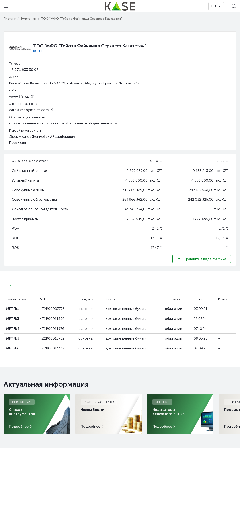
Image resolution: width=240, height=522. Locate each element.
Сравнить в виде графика (201, 259)
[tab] (7, 287)
